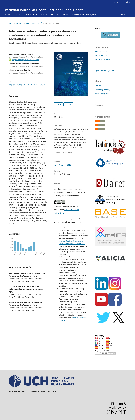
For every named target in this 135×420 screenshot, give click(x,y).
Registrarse (118, 2)
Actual (7, 14)
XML (69, 104)
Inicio (11, 23)
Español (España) (102, 89)
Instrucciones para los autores (54, 14)
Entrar (127, 2)
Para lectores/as (101, 51)
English (98, 86)
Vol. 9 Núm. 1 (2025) (34, 23)
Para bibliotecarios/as (103, 59)
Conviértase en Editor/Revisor (85, 14)
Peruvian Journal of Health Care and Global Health (44, 10)
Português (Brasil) (103, 93)
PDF (59, 104)
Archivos (18, 14)
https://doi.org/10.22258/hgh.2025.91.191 (27, 84)
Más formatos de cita (64, 152)
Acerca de (30, 14)
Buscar (124, 14)
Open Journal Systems (104, 70)
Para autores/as (101, 55)
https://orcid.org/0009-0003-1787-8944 (25, 60)
